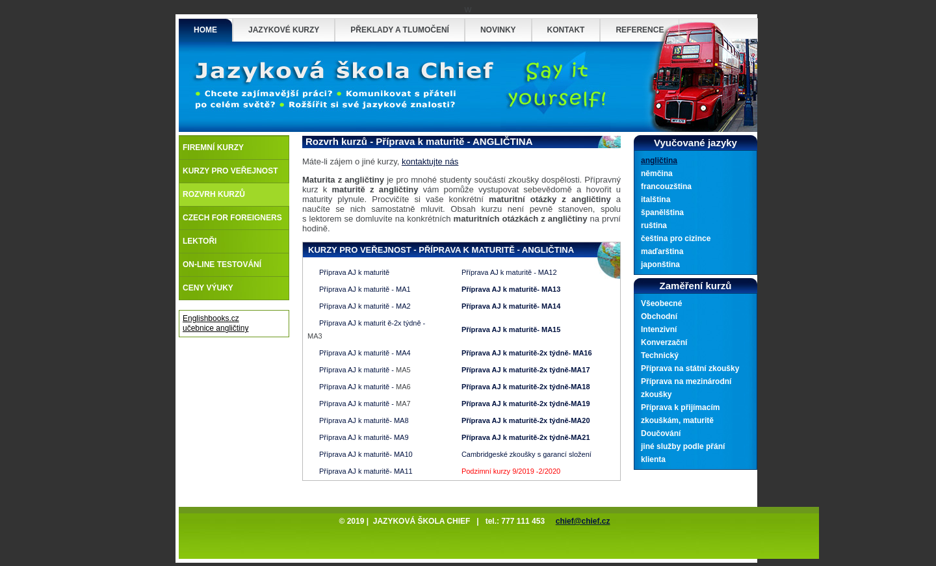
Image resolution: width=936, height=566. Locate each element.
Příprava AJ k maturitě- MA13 (511, 289)
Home (205, 29)
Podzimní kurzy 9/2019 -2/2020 (511, 471)
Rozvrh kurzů (214, 194)
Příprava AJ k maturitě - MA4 (365, 353)
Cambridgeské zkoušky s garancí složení (527, 454)
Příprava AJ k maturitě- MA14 (511, 306)
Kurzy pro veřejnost (230, 170)
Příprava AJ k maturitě (354, 272)
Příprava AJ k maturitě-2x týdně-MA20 (526, 420)
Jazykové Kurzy (283, 29)
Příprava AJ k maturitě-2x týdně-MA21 (526, 437)
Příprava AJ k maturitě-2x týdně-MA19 (526, 403)
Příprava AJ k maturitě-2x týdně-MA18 (526, 387)
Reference (640, 29)
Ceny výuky (208, 287)
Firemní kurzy (213, 147)
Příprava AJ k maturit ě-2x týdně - (372, 323)
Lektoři (199, 241)
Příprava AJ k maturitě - (356, 370)
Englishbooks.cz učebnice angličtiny (215, 323)
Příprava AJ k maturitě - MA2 (365, 306)
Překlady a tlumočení (399, 29)
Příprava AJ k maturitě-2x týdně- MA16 (527, 353)
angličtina (659, 160)
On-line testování (222, 264)
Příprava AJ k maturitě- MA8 (364, 420)
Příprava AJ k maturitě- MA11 (366, 471)
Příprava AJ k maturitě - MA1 (365, 289)
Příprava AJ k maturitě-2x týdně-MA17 (526, 370)
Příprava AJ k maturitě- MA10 (366, 454)
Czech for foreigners (232, 217)
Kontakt (566, 29)
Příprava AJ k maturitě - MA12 (509, 272)
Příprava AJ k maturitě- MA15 (511, 329)
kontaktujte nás (430, 161)
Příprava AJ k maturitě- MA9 (364, 437)
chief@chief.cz (583, 521)
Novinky (498, 29)
